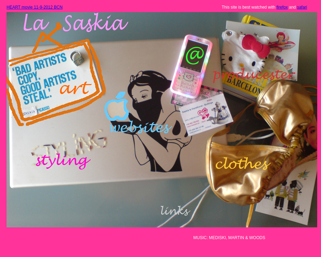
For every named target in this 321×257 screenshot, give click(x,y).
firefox (282, 7)
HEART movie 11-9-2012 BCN (34, 7)
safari (302, 7)
